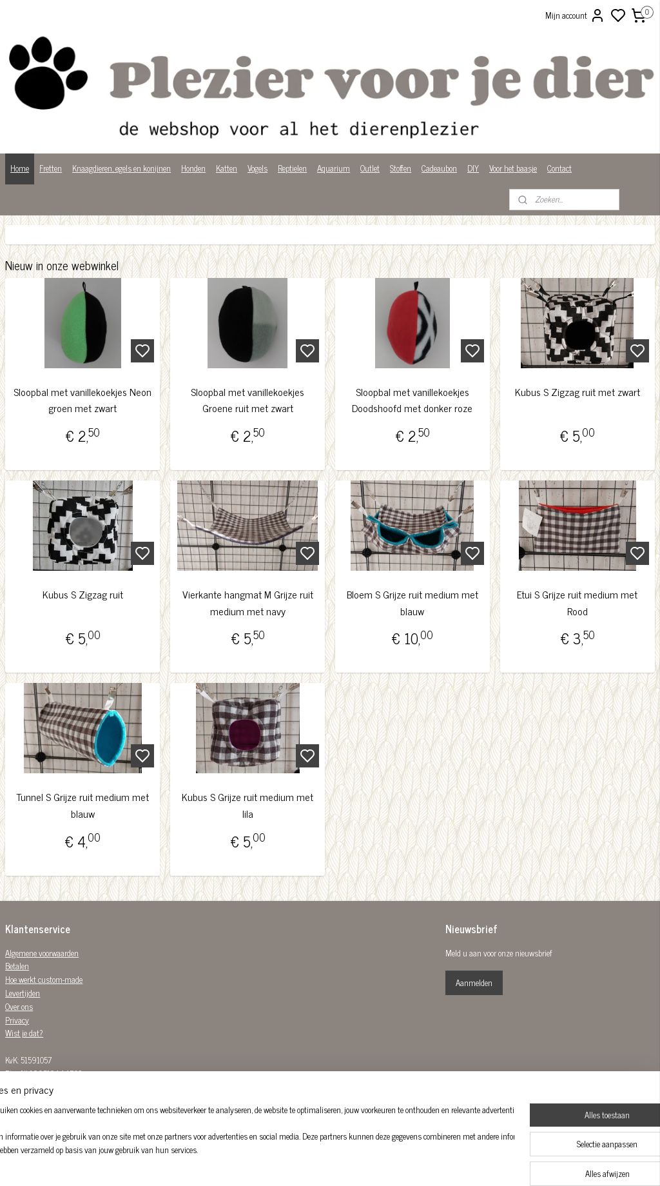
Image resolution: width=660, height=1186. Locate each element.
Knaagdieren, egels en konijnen (121, 168)
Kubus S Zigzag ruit (83, 594)
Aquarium (333, 168)
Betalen (17, 966)
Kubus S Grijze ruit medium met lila (247, 805)
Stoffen (400, 168)
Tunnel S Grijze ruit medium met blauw (82, 805)
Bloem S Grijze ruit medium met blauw (412, 602)
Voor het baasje (513, 168)
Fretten (50, 168)
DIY (473, 168)
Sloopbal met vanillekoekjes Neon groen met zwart (82, 400)
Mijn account (575, 15)
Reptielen (292, 168)
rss (393, 1162)
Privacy (17, 1020)
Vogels (257, 168)
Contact (559, 168)
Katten (226, 168)
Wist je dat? (24, 1033)
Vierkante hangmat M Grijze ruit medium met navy (247, 602)
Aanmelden (474, 982)
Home (19, 168)
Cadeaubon (439, 168)
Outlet (370, 168)
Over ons (19, 1006)
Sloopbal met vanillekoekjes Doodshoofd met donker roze (412, 400)
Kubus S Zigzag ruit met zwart (577, 392)
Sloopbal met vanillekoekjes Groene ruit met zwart (247, 400)
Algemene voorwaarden (42, 953)
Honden (193, 168)
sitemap (374, 1162)
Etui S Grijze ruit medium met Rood (577, 602)
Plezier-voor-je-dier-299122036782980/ (309, 1099)
